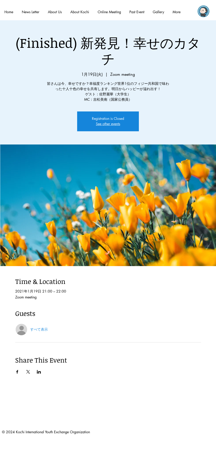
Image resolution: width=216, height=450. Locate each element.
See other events (108, 124)
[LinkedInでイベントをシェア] (39, 372)
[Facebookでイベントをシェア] (17, 372)
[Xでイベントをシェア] (28, 372)
